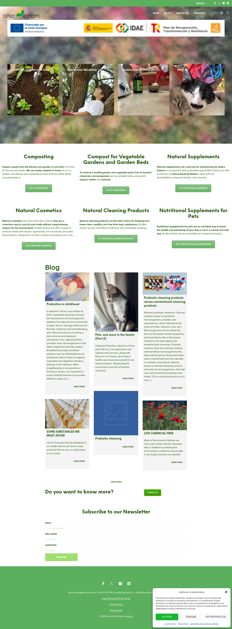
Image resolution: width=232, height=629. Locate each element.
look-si (130, 616)
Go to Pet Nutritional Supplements (193, 244)
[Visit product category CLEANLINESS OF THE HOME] (163, 89)
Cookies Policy (170, 624)
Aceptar (167, 617)
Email (48, 523)
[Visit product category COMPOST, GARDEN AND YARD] (52, 89)
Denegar (191, 617)
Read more (79, 387)
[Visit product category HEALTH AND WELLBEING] (108, 89)
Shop (156, 13)
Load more (116, 482)
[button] (226, 592)
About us (182, 13)
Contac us (152, 493)
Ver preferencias (215, 617)
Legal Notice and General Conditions (204, 624)
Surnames (51, 545)
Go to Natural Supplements (193, 188)
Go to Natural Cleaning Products (116, 239)
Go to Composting (38, 188)
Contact (200, 13)
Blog (167, 13)
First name (51, 534)
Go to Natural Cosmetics (39, 246)
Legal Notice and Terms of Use (116, 598)
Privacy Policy (183, 624)
